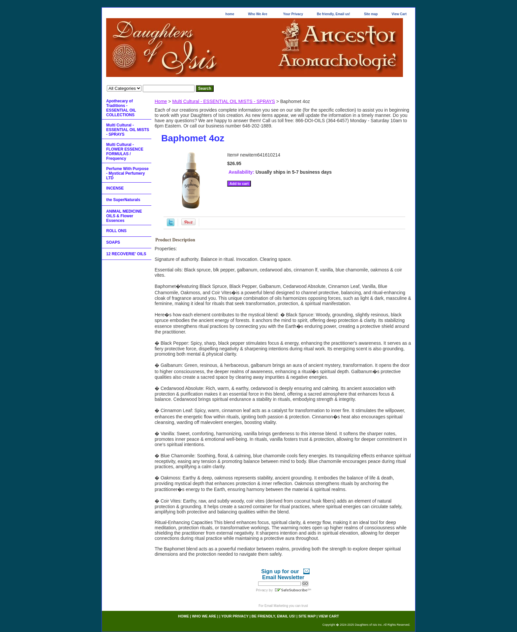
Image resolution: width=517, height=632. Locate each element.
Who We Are (257, 14)
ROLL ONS (116, 230)
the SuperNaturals (123, 199)
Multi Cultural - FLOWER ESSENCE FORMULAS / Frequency (124, 151)
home (230, 14)
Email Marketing (276, 606)
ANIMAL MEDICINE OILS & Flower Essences (124, 216)
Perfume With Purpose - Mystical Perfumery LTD (127, 173)
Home (161, 101)
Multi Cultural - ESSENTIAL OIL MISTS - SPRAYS (223, 101)
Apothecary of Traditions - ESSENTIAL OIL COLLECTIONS (121, 108)
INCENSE (115, 188)
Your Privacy (293, 14)
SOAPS (113, 242)
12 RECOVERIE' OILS (126, 254)
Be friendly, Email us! (333, 14)
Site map (371, 14)
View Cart (399, 14)
